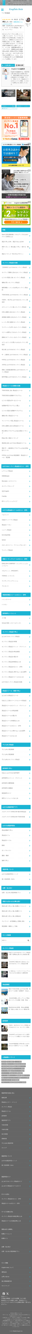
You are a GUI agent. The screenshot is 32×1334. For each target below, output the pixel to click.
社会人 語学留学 (21, 1064)
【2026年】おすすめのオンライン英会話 (14, 267)
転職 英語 (16, 1082)
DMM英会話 (5, 476)
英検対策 (23, 2)
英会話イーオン (6, 525)
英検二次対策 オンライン (19, 1066)
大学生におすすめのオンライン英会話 (13, 364)
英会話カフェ (6, 835)
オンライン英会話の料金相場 (11, 651)
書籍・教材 (5, 855)
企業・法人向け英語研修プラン (11, 892)
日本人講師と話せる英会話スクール (13, 426)
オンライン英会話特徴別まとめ (11, 662)
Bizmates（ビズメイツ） (9, 481)
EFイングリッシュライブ (9, 501)
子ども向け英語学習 (7, 1143)
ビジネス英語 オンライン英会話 (9, 1064)
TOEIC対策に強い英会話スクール (12, 390)
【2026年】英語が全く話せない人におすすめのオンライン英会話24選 (19, 962)
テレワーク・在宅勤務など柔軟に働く (13, 921)
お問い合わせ (5, 1276)
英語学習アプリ (12, 2)
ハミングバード (6, 599)
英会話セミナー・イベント (9, 1102)
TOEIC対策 (14, 2)
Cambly (4, 496)
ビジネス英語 (18, 1061)
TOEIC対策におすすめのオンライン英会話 (15, 294)
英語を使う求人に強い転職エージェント (14, 906)
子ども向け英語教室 (8, 754)
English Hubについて (8, 1267)
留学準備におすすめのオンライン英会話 (14, 377)
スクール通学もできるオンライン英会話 (14, 332)
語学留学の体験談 (7, 788)
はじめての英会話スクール (10, 695)
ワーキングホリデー (6, 1080)
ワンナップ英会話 (7, 550)
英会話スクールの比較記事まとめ (11, 1221)
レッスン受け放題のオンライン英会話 (13, 322)
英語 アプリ (4, 1077)
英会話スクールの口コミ (23, 106)
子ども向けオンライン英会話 (11, 759)
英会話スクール (4, 2)
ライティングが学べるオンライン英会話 (14, 327)
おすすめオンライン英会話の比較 (12, 682)
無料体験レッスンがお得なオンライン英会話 (15, 288)
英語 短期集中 (10, 1061)
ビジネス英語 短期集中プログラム (12, 410)
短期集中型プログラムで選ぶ (11, 405)
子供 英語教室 (15, 1080)
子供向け (25, 2)
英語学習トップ (1, 2)
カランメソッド (5, 1073)
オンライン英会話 (7, 2)
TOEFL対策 (17, 2)
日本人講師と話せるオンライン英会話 (13, 312)
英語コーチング (25, 1075)
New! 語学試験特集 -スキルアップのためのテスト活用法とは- (15, 235)
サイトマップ (5, 1285)
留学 (9, 2)
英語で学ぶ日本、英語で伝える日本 (13, 241)
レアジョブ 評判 (25, 1077)
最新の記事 (20, 65)
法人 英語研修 (22, 1082)
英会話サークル (6, 840)
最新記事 (4, 1097)
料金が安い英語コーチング (10, 438)
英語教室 (20, 1073)
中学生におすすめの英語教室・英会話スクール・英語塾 (15, 456)
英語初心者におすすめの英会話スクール (14, 443)
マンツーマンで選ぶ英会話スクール (13, 420)
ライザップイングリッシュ (10, 581)
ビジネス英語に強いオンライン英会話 (13, 277)
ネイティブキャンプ (8, 486)
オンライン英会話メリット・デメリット (14, 646)
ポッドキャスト (6, 850)
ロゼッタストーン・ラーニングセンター (14, 545)
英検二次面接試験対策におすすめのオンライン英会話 (15, 371)
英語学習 (4, 1061)
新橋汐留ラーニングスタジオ (10, 108)
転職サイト (5, 1238)
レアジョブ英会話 (7, 471)
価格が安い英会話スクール (10, 415)
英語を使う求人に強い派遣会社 (11, 916)
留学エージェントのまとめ (10, 798)
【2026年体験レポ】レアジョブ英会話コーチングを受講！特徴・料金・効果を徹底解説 (19, 999)
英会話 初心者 (13, 1073)
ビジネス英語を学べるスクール (11, 400)
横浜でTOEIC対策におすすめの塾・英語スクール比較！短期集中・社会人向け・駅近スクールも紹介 (19, 990)
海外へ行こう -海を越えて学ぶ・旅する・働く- (15, 248)
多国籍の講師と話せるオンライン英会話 (14, 317)
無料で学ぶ (5, 860)
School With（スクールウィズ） (12, 623)
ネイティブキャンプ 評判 (14, 1077)
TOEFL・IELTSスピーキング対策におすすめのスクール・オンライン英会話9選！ (19, 1026)
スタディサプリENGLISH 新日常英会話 (14, 811)
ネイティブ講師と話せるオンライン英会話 (15, 272)
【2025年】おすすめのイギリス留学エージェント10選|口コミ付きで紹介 (19, 1035)
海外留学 (19, 1075)
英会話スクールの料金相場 (10, 710)
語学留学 (4, 1115)
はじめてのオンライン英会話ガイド (12, 1181)
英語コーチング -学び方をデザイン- (13, 254)
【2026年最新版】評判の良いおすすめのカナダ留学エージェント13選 (19, 1044)
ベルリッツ (5, 514)
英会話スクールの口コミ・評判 (11, 726)
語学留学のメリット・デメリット (12, 778)
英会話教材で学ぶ (7, 830)
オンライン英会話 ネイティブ (8, 1075)
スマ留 (4, 618)
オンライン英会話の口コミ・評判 (12, 667)
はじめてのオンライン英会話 (11, 636)
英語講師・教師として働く (10, 926)
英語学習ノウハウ (28, 2)
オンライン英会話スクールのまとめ (13, 677)
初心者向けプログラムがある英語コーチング (15, 432)
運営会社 (4, 1272)
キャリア (31, 2)
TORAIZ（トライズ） (8, 576)
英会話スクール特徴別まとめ (11, 720)
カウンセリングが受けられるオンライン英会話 (15, 343)
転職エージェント (7, 1234)
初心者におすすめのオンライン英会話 (13, 349)
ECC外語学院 (6, 535)
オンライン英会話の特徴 (9, 641)
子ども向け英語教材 (8, 749)
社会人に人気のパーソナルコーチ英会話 (14, 700)
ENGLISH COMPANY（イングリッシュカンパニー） (15, 564)
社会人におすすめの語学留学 (11, 773)
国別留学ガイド (6, 793)
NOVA (4, 540)
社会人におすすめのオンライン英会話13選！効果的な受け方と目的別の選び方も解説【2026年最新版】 (20, 953)
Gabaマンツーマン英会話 (9, 106)
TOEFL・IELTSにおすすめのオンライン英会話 (15, 301)
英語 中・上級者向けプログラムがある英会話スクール (15, 449)
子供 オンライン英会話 (7, 1082)
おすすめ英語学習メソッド (10, 874)
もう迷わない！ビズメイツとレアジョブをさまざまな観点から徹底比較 (19, 972)
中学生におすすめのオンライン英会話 (13, 359)
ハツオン (4, 604)
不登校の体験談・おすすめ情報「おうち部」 (14, 1298)
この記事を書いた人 (9, 65)
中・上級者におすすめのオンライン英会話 (15, 354)
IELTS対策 (20, 2)
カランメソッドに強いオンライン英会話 (14, 307)
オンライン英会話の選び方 (10, 656)
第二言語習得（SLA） (8, 879)
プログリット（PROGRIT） (10, 571)
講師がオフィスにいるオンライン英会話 (14, 337)
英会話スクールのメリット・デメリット (14, 705)
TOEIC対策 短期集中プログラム (12, 395)
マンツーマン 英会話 (19, 1068)
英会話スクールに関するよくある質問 (13, 731)
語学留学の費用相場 (8, 783)
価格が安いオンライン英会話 (11, 282)
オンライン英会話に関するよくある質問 (14, 672)
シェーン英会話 (6, 530)
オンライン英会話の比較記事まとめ (12, 1216)
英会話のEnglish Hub (17, 1331)
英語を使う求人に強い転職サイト (12, 911)
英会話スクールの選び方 (9, 715)
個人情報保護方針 (7, 1281)
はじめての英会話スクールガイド (11, 1186)
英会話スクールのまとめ (9, 736)
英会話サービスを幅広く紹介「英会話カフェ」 (14, 1300)
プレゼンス (5, 586)
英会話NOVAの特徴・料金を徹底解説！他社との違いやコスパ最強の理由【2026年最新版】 (19, 1008)
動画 (3, 845)
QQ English (5, 491)
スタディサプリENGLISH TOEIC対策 (13, 816)
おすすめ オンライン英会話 (17, 1070)
